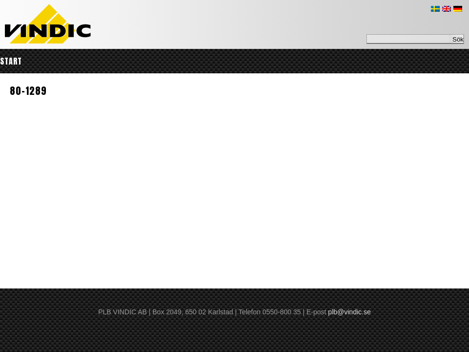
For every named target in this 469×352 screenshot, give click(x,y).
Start (11, 61)
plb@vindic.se (349, 312)
